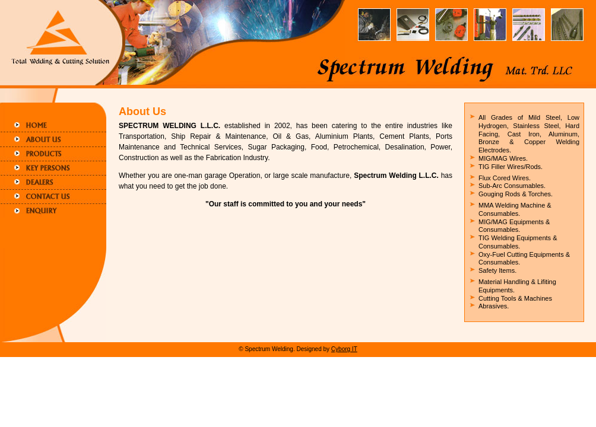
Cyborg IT (344, 349)
